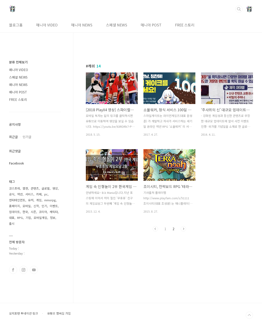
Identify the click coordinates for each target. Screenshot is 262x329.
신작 (36, 206)
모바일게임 (40, 217)
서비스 (29, 194)
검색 (239, 9)
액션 (20, 194)
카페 (39, 194)
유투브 (34, 270)
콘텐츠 (35, 188)
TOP (249, 315)
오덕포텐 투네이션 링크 (23, 313)
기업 (28, 217)
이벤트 (54, 206)
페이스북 (13, 270)
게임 (39, 200)
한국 (25, 212)
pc (46, 194)
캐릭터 (54, 212)
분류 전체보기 (18, 62)
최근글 (13, 136)
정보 (52, 217)
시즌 (33, 212)
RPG (20, 217)
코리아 (43, 212)
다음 (183, 229)
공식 (11, 194)
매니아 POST (151, 25)
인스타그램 (23, 270)
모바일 (27, 206)
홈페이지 (14, 206)
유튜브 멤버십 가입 (59, 313)
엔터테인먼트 (17, 200)
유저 (30, 200)
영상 (55, 188)
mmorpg (50, 200)
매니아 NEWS (81, 25)
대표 (11, 217)
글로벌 (46, 188)
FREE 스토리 (184, 25)
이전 (155, 229)
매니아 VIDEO (47, 25)
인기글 (27, 136)
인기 (44, 206)
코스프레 (14, 188)
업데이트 (14, 212)
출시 (11, 223)
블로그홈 (16, 25)
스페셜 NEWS (116, 25)
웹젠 (25, 188)
